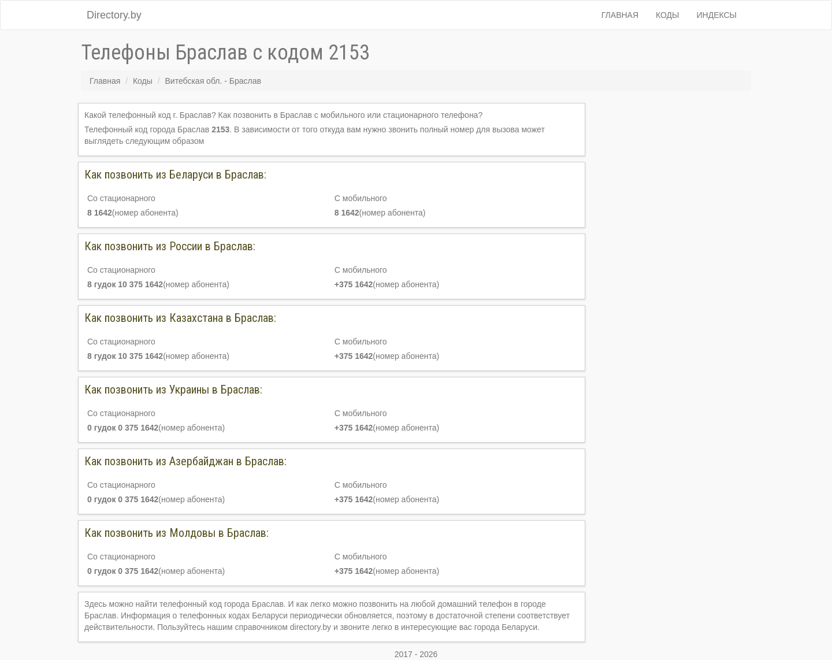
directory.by (310, 627)
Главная (619, 15)
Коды (667, 15)
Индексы (717, 15)
